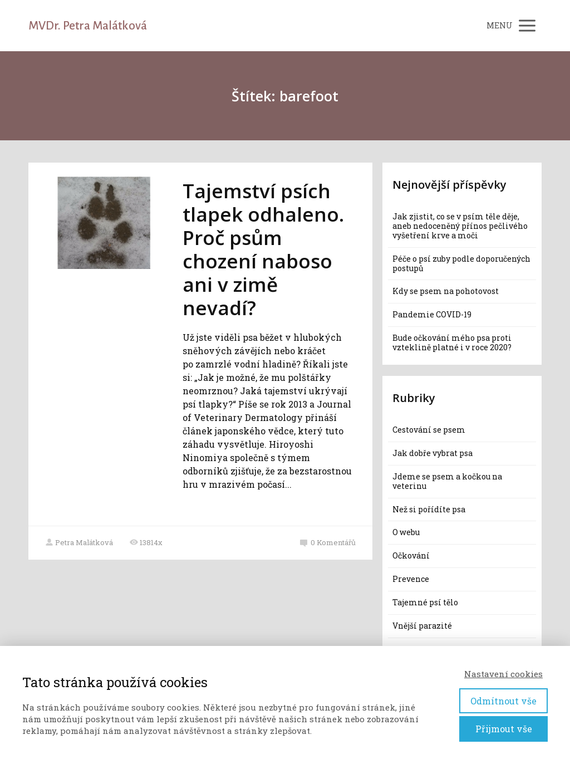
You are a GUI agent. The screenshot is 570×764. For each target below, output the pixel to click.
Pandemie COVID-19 (431, 314)
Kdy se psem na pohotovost (445, 291)
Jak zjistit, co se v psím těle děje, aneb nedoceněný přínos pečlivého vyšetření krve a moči (460, 226)
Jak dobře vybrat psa (432, 453)
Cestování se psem (428, 429)
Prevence (410, 579)
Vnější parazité (422, 625)
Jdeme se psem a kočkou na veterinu (447, 481)
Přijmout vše (503, 728)
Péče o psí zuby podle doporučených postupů (461, 263)
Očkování (411, 555)
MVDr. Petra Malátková (87, 25)
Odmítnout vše (503, 701)
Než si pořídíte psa (428, 509)
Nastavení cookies (503, 673)
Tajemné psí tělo (425, 602)
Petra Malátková (79, 542)
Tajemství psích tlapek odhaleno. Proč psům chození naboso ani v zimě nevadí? (263, 249)
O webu (406, 532)
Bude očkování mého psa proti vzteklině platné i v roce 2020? (452, 342)
